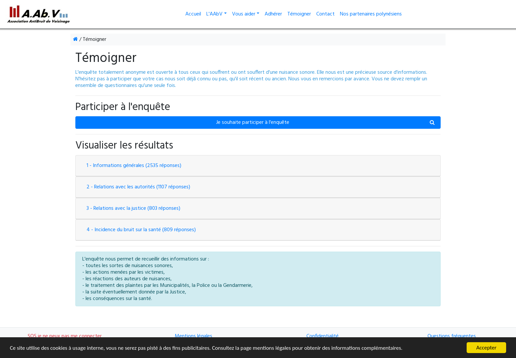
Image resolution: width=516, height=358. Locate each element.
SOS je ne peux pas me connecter (65, 336)
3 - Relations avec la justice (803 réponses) (133, 208)
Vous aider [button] (243, 14)
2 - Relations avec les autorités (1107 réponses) (138, 187)
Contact (325, 14)
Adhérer (273, 14)
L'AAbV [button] (214, 14)
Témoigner (299, 14)
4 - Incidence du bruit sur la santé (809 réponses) (141, 230)
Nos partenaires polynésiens (371, 14)
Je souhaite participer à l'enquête (325, 122)
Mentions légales (193, 336)
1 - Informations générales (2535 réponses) (134, 165)
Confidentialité (322, 336)
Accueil (194, 14)
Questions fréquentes (451, 336)
